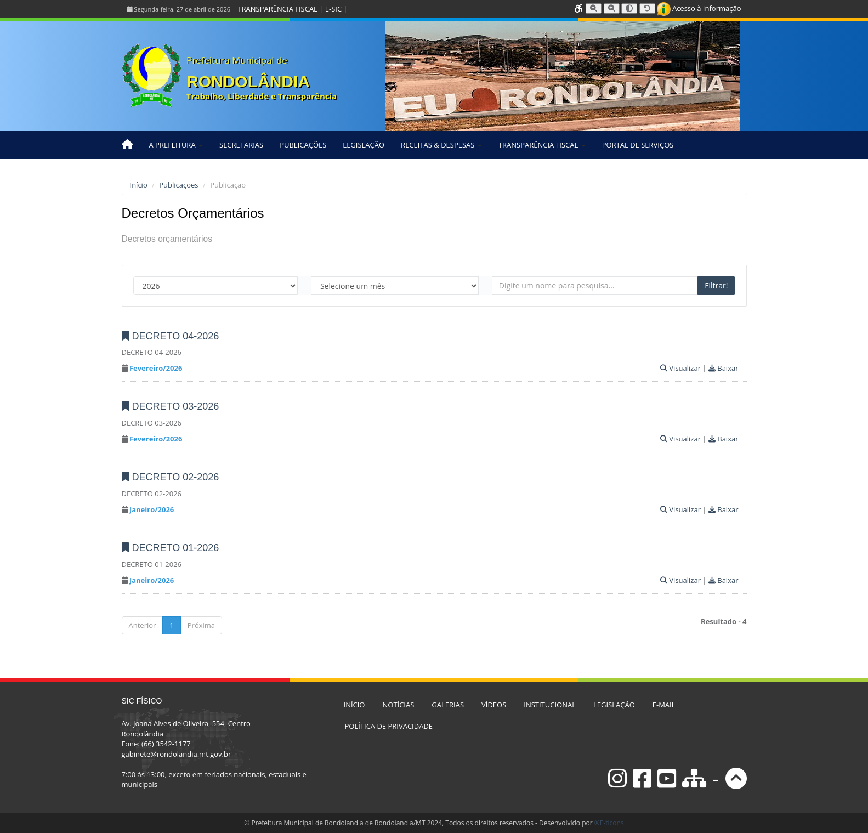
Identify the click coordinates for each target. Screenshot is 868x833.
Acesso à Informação (699, 8)
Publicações (178, 185)
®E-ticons (609, 823)
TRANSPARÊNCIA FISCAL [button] (542, 145)
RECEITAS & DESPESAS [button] (441, 145)
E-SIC (333, 9)
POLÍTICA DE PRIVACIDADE (389, 726)
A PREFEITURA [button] (176, 145)
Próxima (201, 625)
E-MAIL (664, 705)
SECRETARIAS (241, 145)
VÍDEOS (493, 705)
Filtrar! (716, 285)
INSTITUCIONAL (550, 705)
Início (138, 185)
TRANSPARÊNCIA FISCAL (277, 9)
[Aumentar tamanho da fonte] (612, 8)
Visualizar (680, 368)
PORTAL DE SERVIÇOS (638, 145)
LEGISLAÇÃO (363, 145)
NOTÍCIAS (398, 705)
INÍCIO (354, 705)
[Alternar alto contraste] (629, 8)
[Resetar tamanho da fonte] (647, 8)
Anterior (142, 625)
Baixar (723, 368)
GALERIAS (448, 705)
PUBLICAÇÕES (303, 145)
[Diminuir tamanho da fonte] (594, 8)
